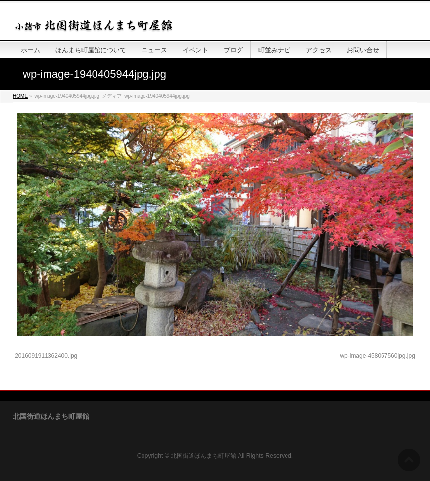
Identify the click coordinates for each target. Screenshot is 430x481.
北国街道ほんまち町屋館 (203, 455)
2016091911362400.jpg (46, 355)
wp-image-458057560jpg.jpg (377, 355)
